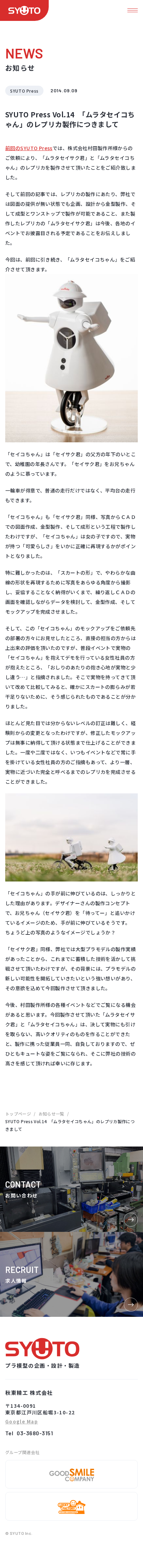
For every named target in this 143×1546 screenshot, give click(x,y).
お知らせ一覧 (51, 1114)
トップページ (18, 1114)
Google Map (21, 1422)
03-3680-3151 (35, 1433)
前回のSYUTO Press (29, 148)
